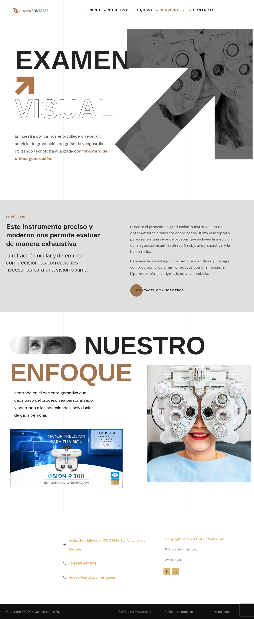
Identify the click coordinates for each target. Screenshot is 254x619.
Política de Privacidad (181, 549)
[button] (160, 290)
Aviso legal (173, 560)
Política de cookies (179, 611)
